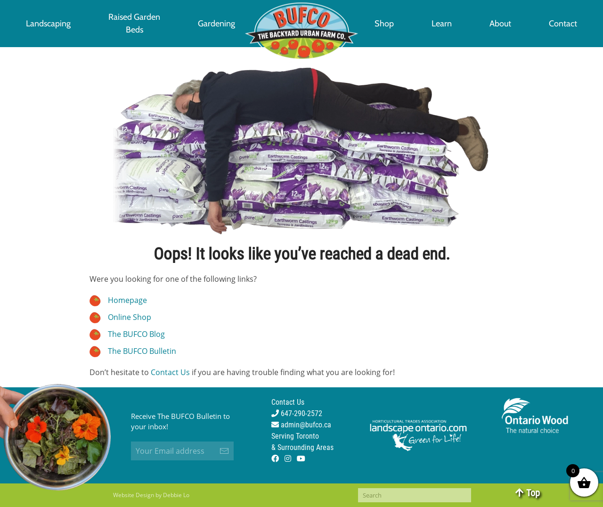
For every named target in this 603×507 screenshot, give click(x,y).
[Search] (414, 495)
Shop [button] (384, 23)
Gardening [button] (216, 23)
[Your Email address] (182, 451)
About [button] (500, 23)
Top (527, 493)
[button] (134, 23)
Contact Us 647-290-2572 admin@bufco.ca (301, 413)
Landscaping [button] (48, 23)
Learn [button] (442, 23)
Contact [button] (563, 23)
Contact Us (170, 372)
